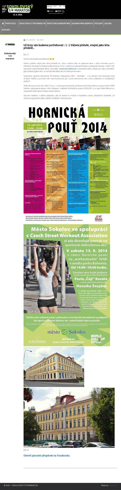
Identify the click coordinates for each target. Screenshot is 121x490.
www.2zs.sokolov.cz (68, 69)
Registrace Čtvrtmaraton (33, 23)
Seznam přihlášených (82, 23)
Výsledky (98, 23)
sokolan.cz (113, 486)
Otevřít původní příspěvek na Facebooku (47, 455)
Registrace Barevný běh (58, 23)
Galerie (108, 23)
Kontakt (6, 30)
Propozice (11, 23)
